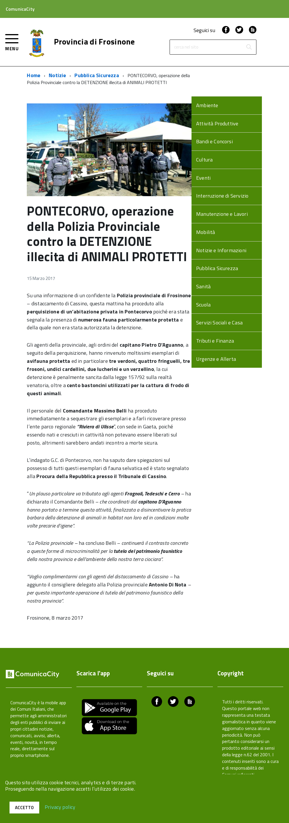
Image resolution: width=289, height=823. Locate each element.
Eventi (203, 178)
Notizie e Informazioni (221, 250)
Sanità (203, 286)
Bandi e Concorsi (214, 141)
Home (33, 75)
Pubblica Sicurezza (96, 75)
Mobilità (205, 232)
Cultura (204, 160)
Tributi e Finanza (215, 341)
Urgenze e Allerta (216, 359)
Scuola (203, 305)
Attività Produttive (217, 123)
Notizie (57, 75)
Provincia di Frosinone (94, 42)
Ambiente (207, 105)
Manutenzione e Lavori (222, 214)
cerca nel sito (186, 47)
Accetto (24, 807)
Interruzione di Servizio (222, 196)
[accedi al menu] (12, 41)
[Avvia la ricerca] (249, 47)
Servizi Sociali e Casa (219, 322)
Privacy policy (60, 807)
